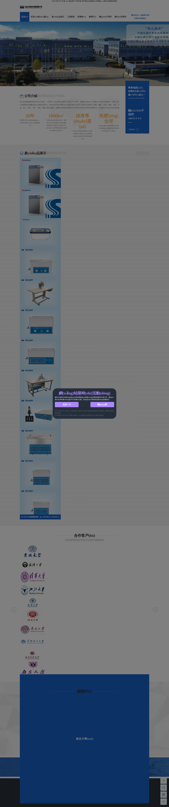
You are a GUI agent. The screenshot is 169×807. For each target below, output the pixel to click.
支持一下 (67, 404)
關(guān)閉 (102, 404)
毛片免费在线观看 (98, 415)
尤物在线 (83, 415)
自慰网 (89, 415)
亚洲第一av (76, 415)
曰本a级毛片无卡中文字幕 (63, 415)
